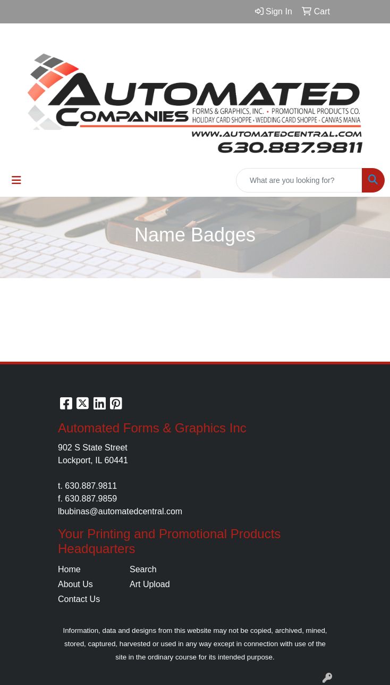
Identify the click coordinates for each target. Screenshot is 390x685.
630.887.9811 (91, 485)
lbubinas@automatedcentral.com (120, 511)
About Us (75, 584)
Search (143, 569)
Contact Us (79, 599)
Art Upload (150, 584)
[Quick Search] (299, 180)
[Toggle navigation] (16, 180)
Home (69, 569)
